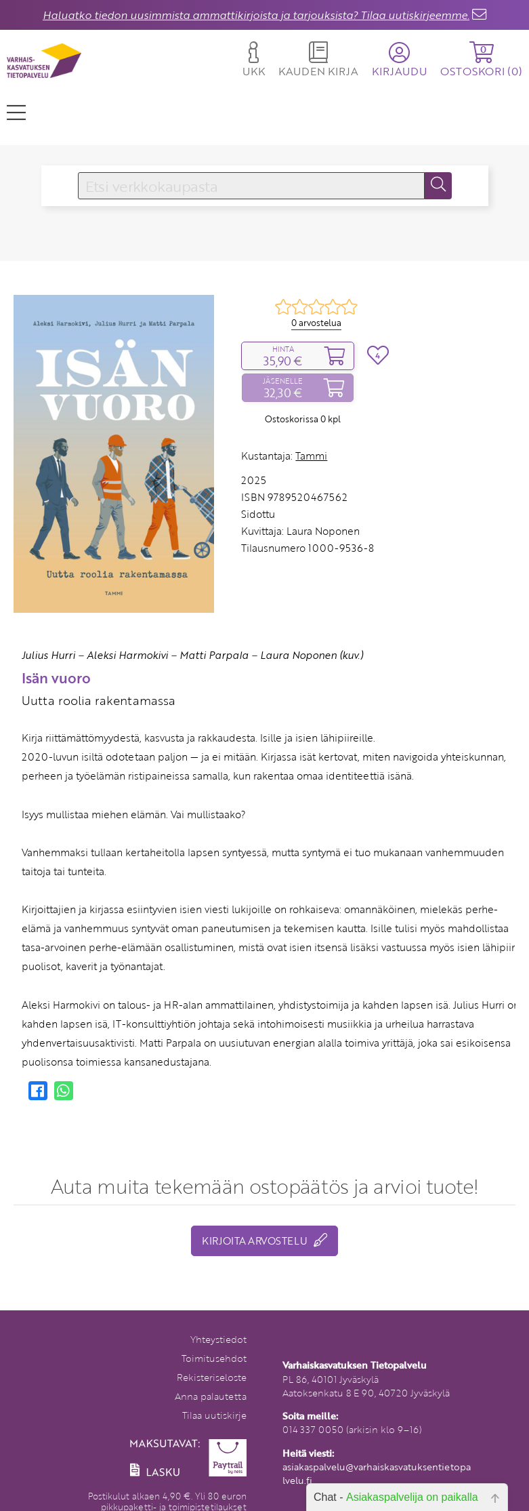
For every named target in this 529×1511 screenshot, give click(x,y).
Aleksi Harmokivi (127, 654)
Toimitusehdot (214, 1358)
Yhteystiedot (218, 1339)
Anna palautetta (211, 1396)
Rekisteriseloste (212, 1377)
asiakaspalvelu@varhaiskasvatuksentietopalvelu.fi (376, 1473)
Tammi (311, 455)
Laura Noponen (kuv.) (311, 654)
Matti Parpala (214, 654)
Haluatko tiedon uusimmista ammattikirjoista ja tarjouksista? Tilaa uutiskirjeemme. (256, 15)
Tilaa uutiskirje (214, 1415)
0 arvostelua (316, 322)
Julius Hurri (48, 654)
